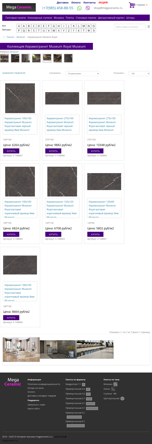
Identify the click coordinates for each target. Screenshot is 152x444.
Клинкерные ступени (40, 17)
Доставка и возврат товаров (42, 395)
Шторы (130, 17)
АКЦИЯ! (103, 2)
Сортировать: (55, 73)
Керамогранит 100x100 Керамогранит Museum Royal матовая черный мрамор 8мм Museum (18, 124)
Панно (107, 388)
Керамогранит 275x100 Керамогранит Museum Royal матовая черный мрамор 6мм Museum (60, 124)
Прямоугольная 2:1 (75, 398)
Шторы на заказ (36, 388)
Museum (20, 37)
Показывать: (119, 73)
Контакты (89, 2)
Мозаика (59, 17)
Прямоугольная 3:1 (75, 403)
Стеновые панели (86, 17)
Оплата (76, 2)
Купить (11, 150)
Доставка (63, 2)
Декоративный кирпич (111, 17)
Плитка (70, 17)
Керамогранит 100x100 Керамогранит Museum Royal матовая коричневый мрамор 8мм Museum (19, 209)
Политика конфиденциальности (44, 384)
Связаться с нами (36, 404)
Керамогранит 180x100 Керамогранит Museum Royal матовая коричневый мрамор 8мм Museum (19, 292)
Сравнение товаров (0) (13, 72)
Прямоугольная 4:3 (75, 388)
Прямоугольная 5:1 (75, 412)
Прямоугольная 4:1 (75, 407)
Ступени (108, 393)
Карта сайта (34, 408)
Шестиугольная (111, 398)
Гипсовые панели (15, 17)
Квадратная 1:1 (73, 384)
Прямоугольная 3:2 (75, 393)
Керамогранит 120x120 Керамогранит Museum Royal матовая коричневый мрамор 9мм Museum (62, 209)
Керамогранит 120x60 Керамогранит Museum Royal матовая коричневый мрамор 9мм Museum (104, 209)
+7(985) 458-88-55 (57, 7)
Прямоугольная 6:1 (75, 421)
